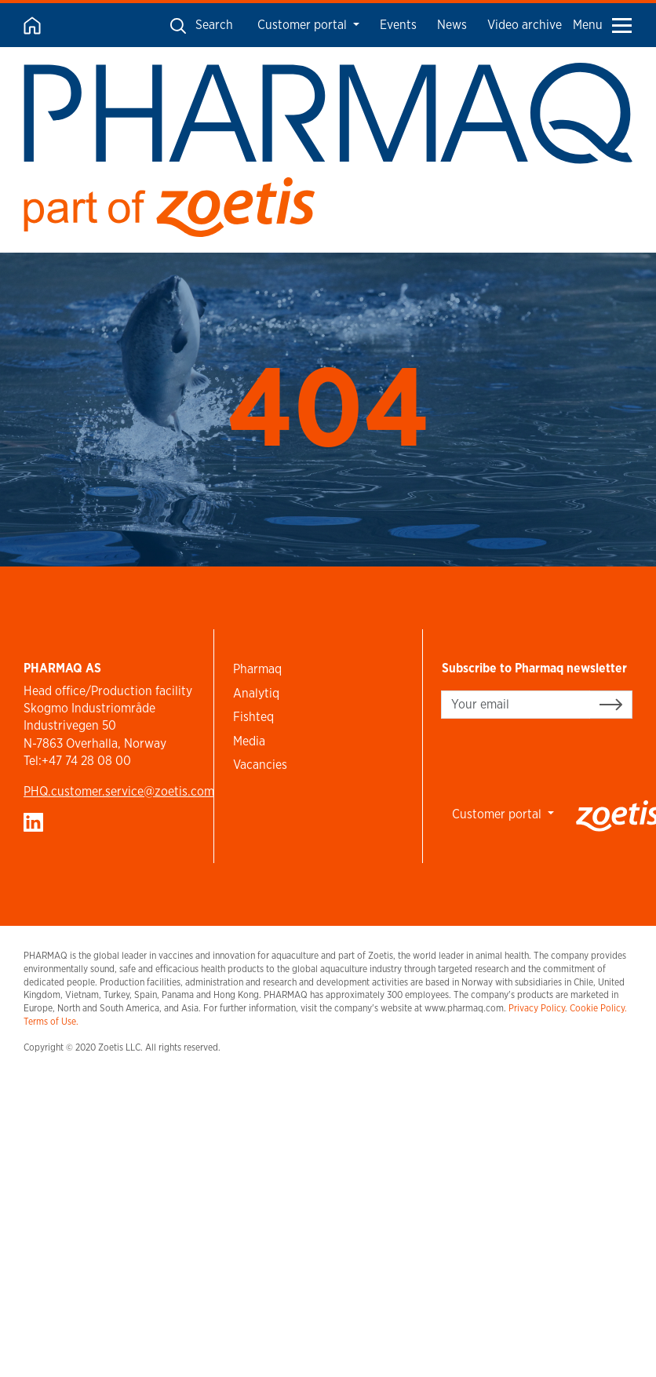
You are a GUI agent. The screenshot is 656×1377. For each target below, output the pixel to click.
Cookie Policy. (598, 1008)
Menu (602, 24)
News (452, 24)
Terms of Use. (51, 1021)
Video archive (524, 24)
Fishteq (253, 716)
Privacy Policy (536, 1008)
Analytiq (256, 693)
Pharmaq (257, 668)
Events (398, 24)
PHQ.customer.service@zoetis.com (119, 791)
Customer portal (303, 24)
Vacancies (260, 764)
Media (249, 741)
